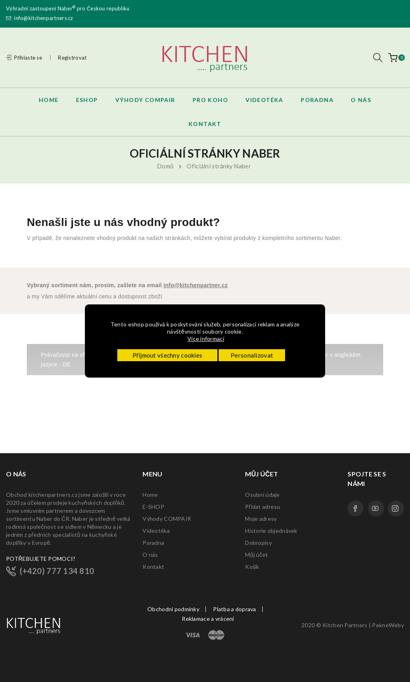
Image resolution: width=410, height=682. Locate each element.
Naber (67, 8)
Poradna (153, 542)
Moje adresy (261, 518)
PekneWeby (388, 625)
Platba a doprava (234, 609)
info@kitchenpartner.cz (195, 285)
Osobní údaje (262, 494)
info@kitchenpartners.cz (39, 18)
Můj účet (256, 554)
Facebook (356, 508)
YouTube (376, 508)
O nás (150, 554)
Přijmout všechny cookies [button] (168, 355)
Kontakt (153, 566)
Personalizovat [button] (252, 355)
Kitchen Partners (344, 625)
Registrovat (72, 57)
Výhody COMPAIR (167, 518)
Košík (252, 566)
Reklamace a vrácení (208, 619)
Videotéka (156, 530)
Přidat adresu (262, 506)
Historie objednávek (271, 530)
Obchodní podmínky (173, 609)
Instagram (396, 508)
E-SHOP (153, 506)
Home (150, 494)
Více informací (206, 338)
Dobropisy (258, 542)
